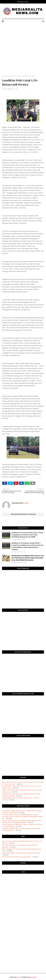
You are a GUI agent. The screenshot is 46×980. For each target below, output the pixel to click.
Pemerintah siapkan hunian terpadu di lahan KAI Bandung (21, 853)
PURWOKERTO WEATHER (23, 883)
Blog (18, 977)
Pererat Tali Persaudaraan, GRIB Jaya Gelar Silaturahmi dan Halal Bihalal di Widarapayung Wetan (21, 821)
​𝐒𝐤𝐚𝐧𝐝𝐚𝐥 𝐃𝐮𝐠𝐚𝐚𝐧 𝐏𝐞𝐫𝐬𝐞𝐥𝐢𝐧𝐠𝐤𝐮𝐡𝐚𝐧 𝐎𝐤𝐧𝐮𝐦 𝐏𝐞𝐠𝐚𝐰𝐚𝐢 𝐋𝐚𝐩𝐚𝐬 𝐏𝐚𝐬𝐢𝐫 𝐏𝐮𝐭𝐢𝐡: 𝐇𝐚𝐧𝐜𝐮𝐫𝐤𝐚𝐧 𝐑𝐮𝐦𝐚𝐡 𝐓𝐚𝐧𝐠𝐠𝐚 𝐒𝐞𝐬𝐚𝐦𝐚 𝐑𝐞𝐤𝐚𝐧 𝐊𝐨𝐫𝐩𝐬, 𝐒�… (27, 558)
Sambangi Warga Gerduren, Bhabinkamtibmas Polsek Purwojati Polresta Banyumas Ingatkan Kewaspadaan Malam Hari (22, 816)
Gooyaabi (33, 977)
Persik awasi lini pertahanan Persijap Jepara (16, 857)
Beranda (4, 76)
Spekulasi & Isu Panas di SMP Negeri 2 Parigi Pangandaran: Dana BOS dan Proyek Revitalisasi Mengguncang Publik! (27, 535)
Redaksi (26, 503)
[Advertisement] (23, 51)
